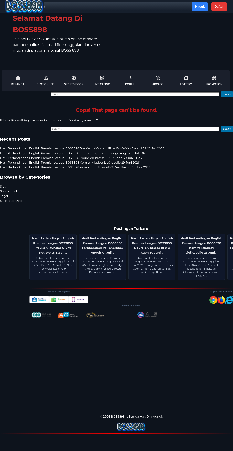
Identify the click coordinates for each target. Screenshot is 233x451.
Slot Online (46, 81)
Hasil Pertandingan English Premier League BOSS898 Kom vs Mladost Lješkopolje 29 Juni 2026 (70, 162)
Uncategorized (11, 201)
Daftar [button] (219, 6)
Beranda (17, 81)
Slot (3, 186)
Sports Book (73, 81)
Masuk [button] (200, 6)
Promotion (214, 81)
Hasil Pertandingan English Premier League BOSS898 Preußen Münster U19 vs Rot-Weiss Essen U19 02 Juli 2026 (82, 148)
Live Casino (101, 81)
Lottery (186, 81)
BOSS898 (118, 416)
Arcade (158, 81)
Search (227, 94)
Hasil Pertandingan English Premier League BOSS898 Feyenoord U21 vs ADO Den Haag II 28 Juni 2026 (75, 167)
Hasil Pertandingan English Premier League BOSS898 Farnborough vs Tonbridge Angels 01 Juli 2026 (73, 153)
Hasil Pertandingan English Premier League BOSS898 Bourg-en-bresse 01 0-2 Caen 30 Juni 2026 (71, 158)
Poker (129, 81)
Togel (4, 196)
